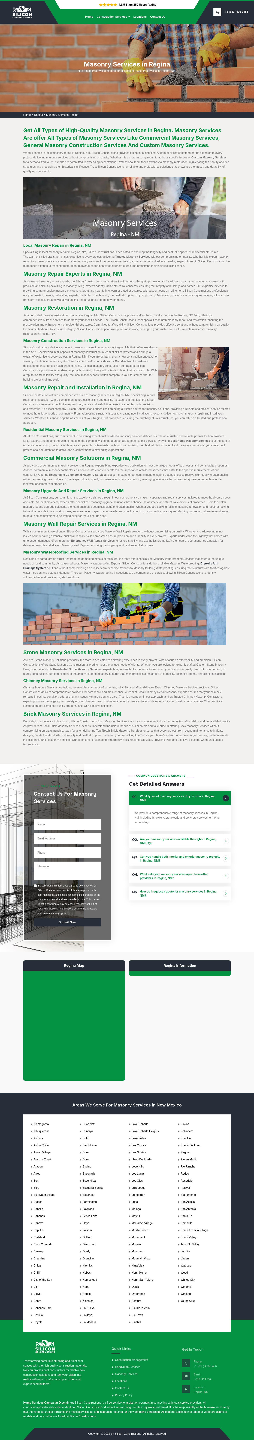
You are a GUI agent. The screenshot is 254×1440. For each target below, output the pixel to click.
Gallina (87, 1237)
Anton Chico (41, 1145)
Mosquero (138, 1251)
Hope (86, 1286)
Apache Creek (42, 1159)
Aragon (38, 1166)
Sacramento (188, 1194)
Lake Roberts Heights (145, 1131)
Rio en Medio (189, 1159)
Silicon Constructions (128, 1433)
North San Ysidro (142, 1279)
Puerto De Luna (190, 1145)
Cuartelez (89, 1124)
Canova (38, 1223)
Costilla (38, 1315)
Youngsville (188, 1300)
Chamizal (39, 1258)
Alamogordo (41, 1124)
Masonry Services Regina (62, 114)
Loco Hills (138, 1166)
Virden (185, 1258)
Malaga (136, 1208)
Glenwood (89, 1244)
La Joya (87, 1315)
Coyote (38, 1322)
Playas (185, 1124)
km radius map (74, 1022)
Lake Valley (139, 1138)
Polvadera (187, 1131)
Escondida (89, 1180)
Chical (37, 1265)
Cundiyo (88, 1131)
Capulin (38, 1230)
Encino (87, 1166)
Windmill (186, 1286)
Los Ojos (137, 1180)
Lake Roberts (140, 1124)
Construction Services (112, 16)
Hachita (87, 1265)
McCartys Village (142, 1223)
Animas (38, 1138)
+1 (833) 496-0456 (236, 11)
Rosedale (187, 1180)
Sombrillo (186, 1223)
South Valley (188, 1237)
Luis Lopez (138, 1187)
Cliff (36, 1286)
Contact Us (157, 16)
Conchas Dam (42, 1307)
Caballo (38, 1208)
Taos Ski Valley (190, 1244)
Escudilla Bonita (93, 1187)
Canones (39, 1216)
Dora (86, 1152)
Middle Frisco (140, 1230)
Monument (138, 1237)
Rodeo (185, 1173)
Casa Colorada (43, 1244)
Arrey (37, 1173)
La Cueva (89, 1307)
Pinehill (136, 1322)
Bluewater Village (44, 1194)
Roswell (185, 1187)
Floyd (86, 1223)
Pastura (136, 1300)
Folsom (87, 1230)
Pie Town (137, 1315)
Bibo (36, 1187)
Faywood (88, 1208)
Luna (135, 1201)
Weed (184, 1272)
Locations (140, 16)
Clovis (37, 1293)
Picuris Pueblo (141, 1307)
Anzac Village (42, 1152)
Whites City (188, 1279)
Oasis (135, 1286)
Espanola (88, 1194)
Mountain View (141, 1258)
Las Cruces (139, 1145)
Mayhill (136, 1216)
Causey (38, 1251)
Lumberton (138, 1194)
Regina (38, 114)
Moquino (137, 1244)
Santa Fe (186, 1216)
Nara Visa (138, 1265)
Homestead (90, 1279)
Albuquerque (42, 1131)
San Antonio (188, 1208)
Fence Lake (90, 1216)
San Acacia (188, 1201)
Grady (86, 1251)
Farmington (90, 1201)
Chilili (37, 1272)
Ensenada (89, 1173)
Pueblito (186, 1138)
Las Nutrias (139, 1152)
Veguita (185, 1251)
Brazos (38, 1201)
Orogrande (138, 1293)
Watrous (186, 1265)
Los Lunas (138, 1173)
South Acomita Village (194, 1230)
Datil (85, 1138)
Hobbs (87, 1272)
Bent (36, 1180)
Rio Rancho (188, 1166)
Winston (186, 1293)
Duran (86, 1159)
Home (89, 16)
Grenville (88, 1258)
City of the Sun (43, 1279)
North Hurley (139, 1272)
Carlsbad (39, 1237)
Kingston (88, 1300)
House (87, 1293)
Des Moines (90, 1145)
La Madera (89, 1322)
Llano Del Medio (142, 1159)
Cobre (37, 1300)
